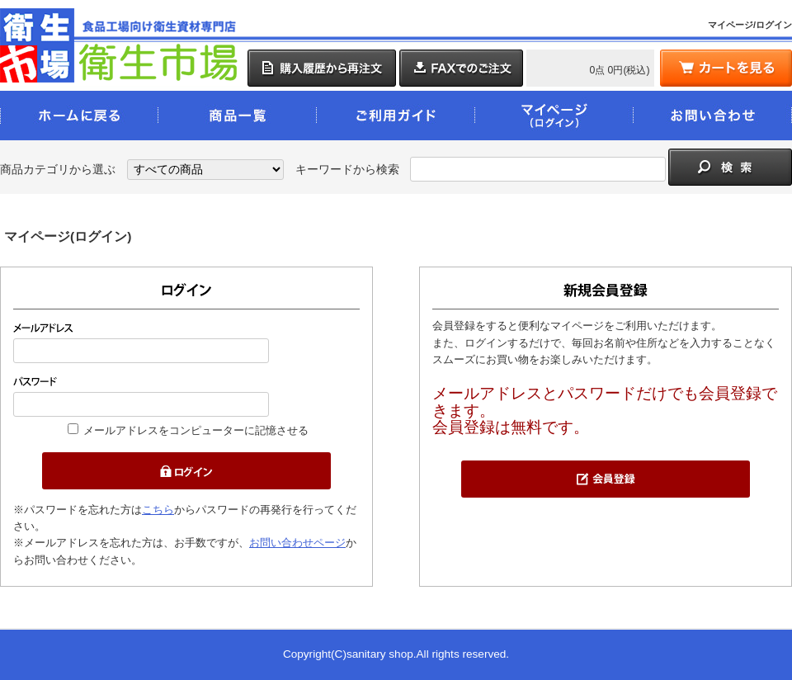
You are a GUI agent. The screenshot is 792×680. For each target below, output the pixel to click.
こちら (158, 509)
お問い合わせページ (297, 542)
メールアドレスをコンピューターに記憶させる (196, 430)
